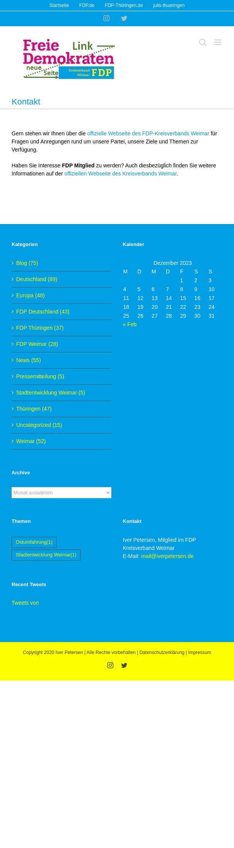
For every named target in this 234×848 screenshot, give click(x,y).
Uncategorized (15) (39, 425)
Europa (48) (30, 295)
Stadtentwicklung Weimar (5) (50, 392)
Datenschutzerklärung (162, 652)
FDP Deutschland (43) (42, 312)
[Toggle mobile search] (203, 42)
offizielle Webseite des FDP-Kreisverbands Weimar (149, 133)
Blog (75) (27, 263)
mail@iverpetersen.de (167, 556)
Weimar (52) (31, 441)
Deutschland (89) (36, 279)
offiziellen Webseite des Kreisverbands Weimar (120, 173)
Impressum (199, 652)
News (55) (28, 360)
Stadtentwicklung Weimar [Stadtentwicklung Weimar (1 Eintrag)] (46, 555)
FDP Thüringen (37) (40, 328)
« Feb (130, 324)
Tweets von (25, 603)
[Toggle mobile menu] (218, 42)
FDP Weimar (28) (37, 344)
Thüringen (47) (34, 409)
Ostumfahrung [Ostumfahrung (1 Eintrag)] (34, 542)
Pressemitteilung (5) (40, 376)
